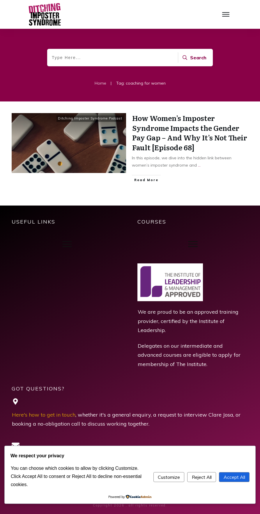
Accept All (234, 477)
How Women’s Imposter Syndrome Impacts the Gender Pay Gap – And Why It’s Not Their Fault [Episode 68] (189, 132)
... (199, 165)
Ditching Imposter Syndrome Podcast (90, 118)
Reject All (202, 477)
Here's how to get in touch (43, 414)
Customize (169, 477)
